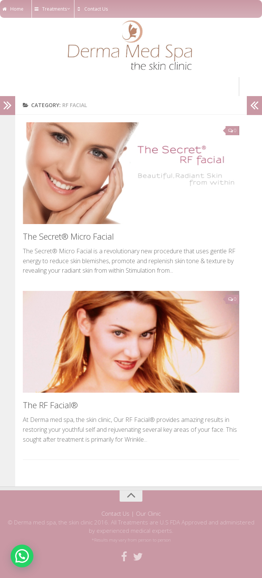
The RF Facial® (50, 405)
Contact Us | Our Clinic (131, 513)
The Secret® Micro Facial (68, 236)
